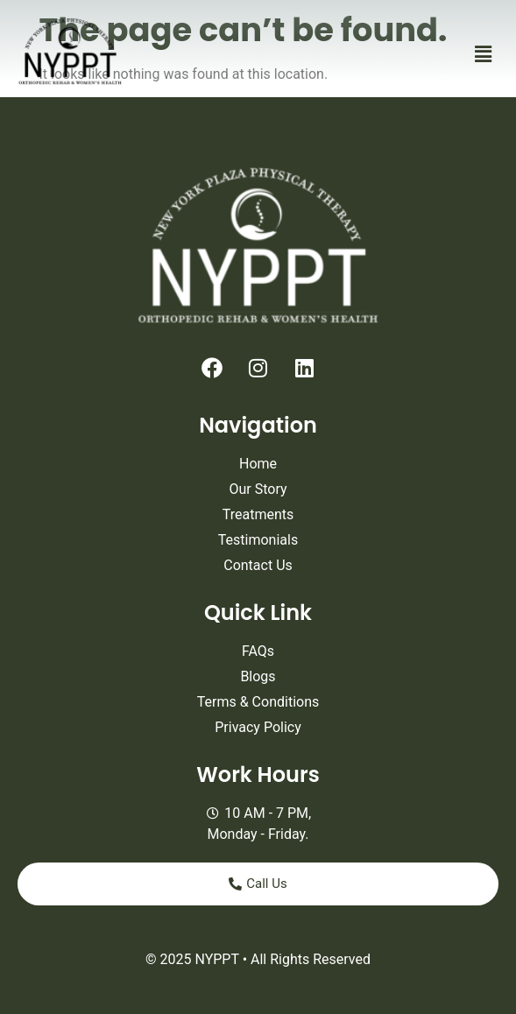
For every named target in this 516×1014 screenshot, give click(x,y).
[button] (483, 54)
